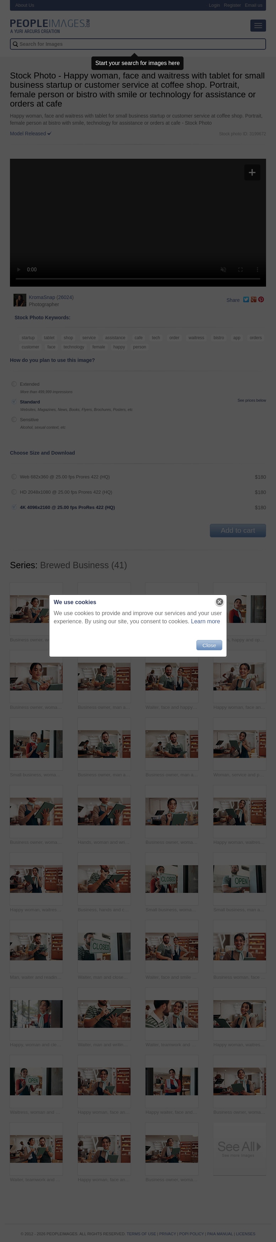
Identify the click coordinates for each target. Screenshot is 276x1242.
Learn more (205, 621)
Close (209, 645)
